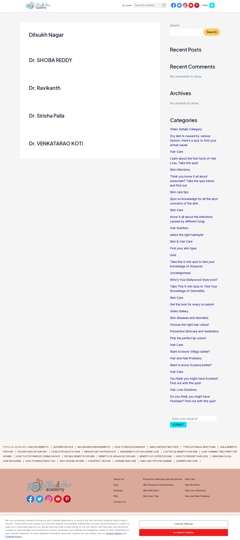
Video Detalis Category (186, 130)
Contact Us (120, 501)
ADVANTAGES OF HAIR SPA (32, 451)
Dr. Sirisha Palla (46, 117)
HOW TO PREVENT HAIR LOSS (192, 456)
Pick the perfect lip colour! (188, 339)
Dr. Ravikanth (44, 89)
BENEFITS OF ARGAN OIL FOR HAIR (117, 456)
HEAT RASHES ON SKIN (72, 461)
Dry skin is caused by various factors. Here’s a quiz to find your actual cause (193, 142)
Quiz (173, 256)
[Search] (164, 5)
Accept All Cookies (183, 532)
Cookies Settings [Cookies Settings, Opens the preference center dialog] (183, 524)
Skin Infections (151, 490)
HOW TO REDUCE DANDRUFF (130, 447)
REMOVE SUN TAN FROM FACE (100, 451)
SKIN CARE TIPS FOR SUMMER (156, 461)
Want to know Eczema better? (191, 366)
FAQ (116, 496)
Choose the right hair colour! (189, 326)
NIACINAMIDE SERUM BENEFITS (94, 447)
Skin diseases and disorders (189, 319)
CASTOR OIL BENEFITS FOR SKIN (180, 451)
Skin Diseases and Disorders (158, 484)
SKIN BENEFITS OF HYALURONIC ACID (139, 451)
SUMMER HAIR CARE (187, 461)
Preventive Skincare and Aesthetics (194, 333)
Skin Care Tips (151, 496)
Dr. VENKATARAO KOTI (56, 145)
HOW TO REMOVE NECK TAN (40, 461)
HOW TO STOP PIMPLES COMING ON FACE (38, 456)
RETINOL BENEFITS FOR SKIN (79, 456)
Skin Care (176, 211)
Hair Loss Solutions (183, 391)
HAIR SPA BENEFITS (38, 447)
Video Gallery (179, 312)
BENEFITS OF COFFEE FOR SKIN (156, 456)
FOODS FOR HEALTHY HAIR (65, 451)
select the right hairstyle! (187, 236)
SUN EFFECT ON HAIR (99, 461)
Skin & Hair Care (181, 243)
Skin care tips (179, 193)
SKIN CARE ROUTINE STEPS (164, 447)
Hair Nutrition (179, 229)
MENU (205, 5)
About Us (119, 479)
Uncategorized (180, 274)
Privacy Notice (114, 533)
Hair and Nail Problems (186, 359)
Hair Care (176, 153)
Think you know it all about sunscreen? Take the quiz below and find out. (192, 182)
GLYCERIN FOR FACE (63, 447)
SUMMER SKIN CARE (125, 461)
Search (175, 27)
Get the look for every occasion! (192, 306)
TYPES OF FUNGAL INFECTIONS (199, 447)
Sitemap (118, 490)
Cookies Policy (13, 536)
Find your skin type (183, 249)
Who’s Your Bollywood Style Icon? (194, 281)
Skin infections (180, 171)
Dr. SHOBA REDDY (50, 61)
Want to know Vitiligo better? (190, 353)
